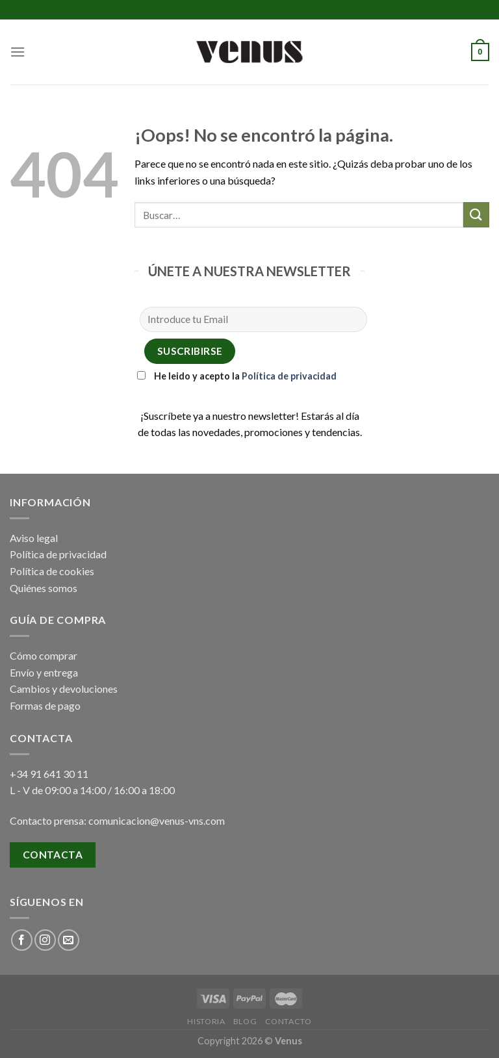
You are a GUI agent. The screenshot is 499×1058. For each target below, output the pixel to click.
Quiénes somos (43, 588)
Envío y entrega (44, 672)
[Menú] (17, 52)
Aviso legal (34, 538)
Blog (245, 1021)
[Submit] (476, 214)
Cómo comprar (43, 655)
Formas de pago (45, 705)
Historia (206, 1021)
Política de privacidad (289, 375)
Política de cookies (52, 571)
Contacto (288, 1021)
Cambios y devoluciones (64, 688)
